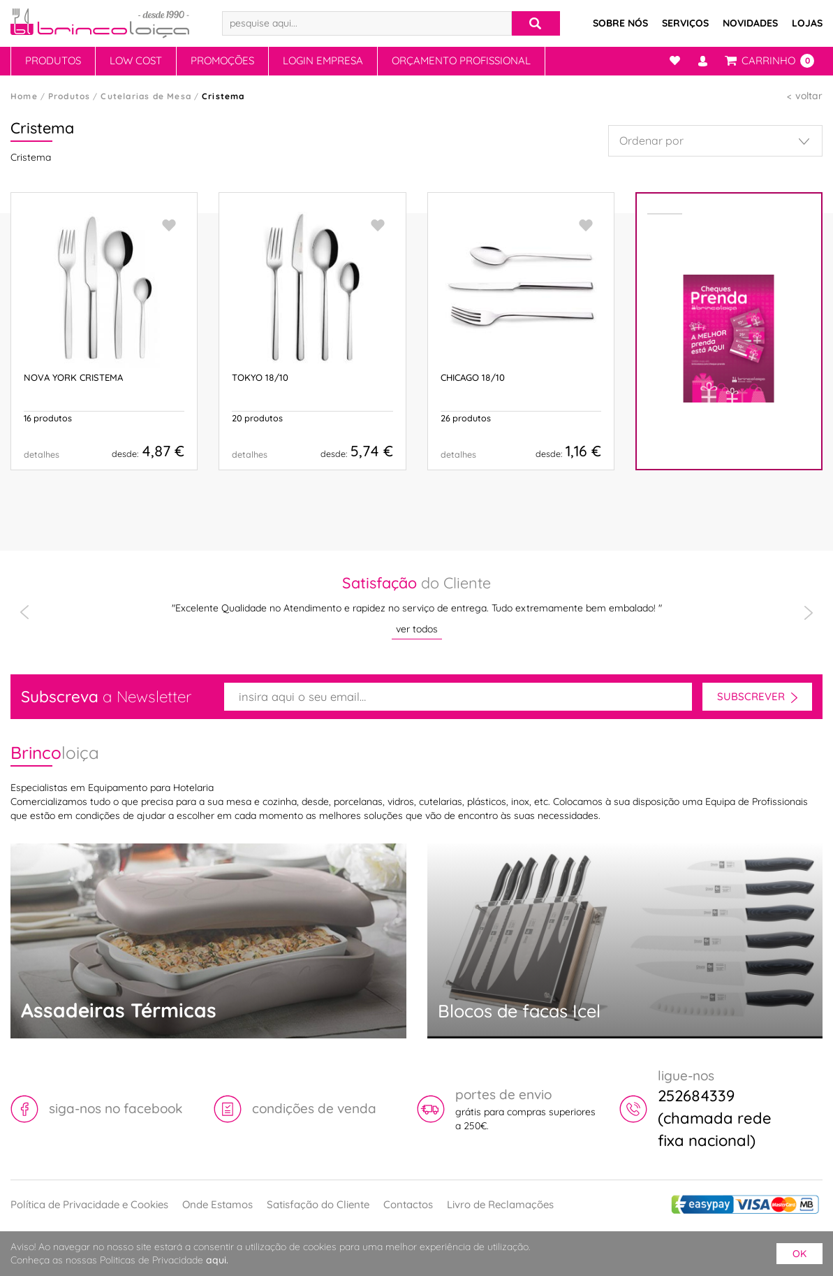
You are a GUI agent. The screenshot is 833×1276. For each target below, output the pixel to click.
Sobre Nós (620, 23)
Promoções (222, 60)
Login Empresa (323, 60)
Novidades (750, 23)
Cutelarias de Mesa (146, 96)
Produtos (53, 60)
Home (24, 96)
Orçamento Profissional (461, 60)
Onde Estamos (217, 1204)
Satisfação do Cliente (318, 1204)
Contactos (408, 1204)
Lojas (807, 23)
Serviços (685, 23)
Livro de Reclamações (500, 1204)
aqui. (217, 1260)
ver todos (417, 629)
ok (799, 1253)
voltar (809, 96)
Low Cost (136, 60)
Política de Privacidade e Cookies (89, 1204)
